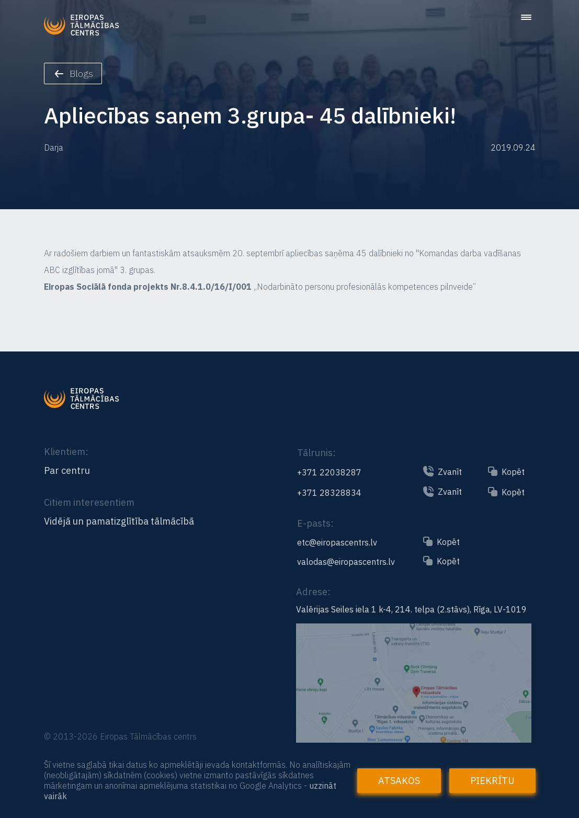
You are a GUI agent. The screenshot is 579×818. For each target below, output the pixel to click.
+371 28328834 (329, 492)
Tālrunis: (316, 453)
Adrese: (313, 592)
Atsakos (399, 781)
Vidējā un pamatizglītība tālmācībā (119, 521)
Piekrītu (492, 781)
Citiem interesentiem (89, 502)
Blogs (74, 73)
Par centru (67, 470)
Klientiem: (66, 452)
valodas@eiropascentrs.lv (346, 561)
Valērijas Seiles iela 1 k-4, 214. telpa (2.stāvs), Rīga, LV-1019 (411, 609)
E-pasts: (315, 523)
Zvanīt (450, 472)
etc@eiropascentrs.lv (337, 542)
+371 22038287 (329, 472)
